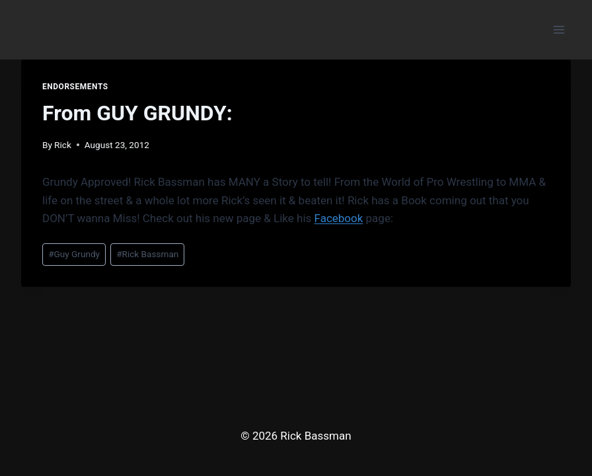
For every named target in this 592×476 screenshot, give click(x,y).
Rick (62, 144)
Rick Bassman (147, 254)
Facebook (338, 218)
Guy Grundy (74, 254)
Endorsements (75, 86)
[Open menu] (558, 29)
